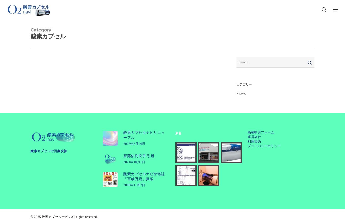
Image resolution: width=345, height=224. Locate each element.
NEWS (241, 94)
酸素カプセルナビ (55, 217)
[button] (336, 9)
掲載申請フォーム (261, 132)
